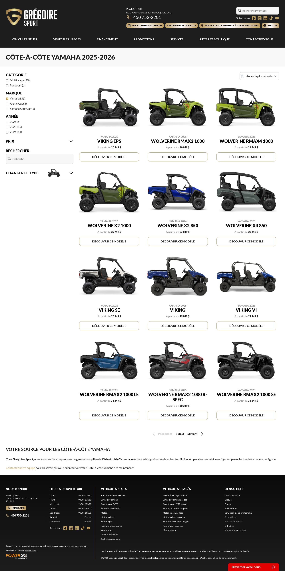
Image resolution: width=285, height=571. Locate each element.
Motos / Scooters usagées (175, 508)
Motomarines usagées (174, 517)
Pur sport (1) (17, 85)
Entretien (229, 526)
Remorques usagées (173, 526)
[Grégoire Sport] (31, 17)
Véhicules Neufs (24, 39)
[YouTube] (277, 18)
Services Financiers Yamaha (238, 512)
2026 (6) (15, 121)
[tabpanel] (70, 508)
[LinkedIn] (265, 18)
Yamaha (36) (17, 98)
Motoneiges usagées (173, 512)
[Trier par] (259, 76)
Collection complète (111, 539)
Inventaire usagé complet (175, 495)
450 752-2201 (143, 17)
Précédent (161, 434)
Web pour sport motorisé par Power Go (68, 546)
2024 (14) (16, 131)
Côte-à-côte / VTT (109, 504)
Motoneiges (107, 521)
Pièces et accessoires (235, 530)
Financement (107, 39)
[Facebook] (254, 18)
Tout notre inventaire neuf (113, 495)
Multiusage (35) (20, 80)
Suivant (195, 434)
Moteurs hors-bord (110, 508)
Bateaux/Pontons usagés (175, 499)
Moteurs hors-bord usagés (176, 521)
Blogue (228, 499)
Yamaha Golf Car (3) (22, 108)
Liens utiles (234, 489)
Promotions (144, 39)
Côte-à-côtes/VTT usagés (175, 504)
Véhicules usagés (67, 39)
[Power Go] (47, 556)
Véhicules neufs (114, 489)
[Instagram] (259, 18)
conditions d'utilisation (200, 557)
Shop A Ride (30, 550)
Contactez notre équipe (20, 467)
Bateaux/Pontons (109, 499)
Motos (104, 512)
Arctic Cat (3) (18, 103)
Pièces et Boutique (215, 39)
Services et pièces (233, 521)
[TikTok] (271, 18)
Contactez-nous (259, 39)
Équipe (228, 504)
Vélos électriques (109, 534)
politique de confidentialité (170, 557)
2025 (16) (16, 126)
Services (176, 39)
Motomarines (107, 517)
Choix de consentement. (225, 557)
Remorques (107, 530)
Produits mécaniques (111, 526)
